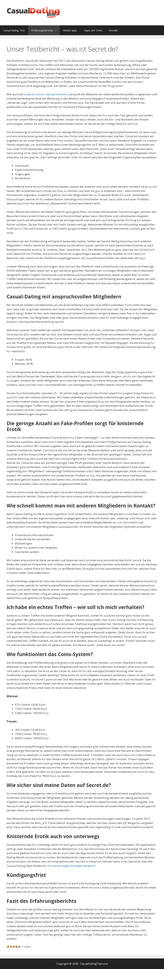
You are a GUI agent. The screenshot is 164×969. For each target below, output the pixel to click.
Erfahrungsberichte (45, 30)
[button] (56, 30)
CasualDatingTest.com (94, 964)
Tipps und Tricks (93, 30)
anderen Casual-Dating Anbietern (46, 94)
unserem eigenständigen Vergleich (72, 866)
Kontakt (113, 30)
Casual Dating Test (14, 30)
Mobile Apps (70, 30)
